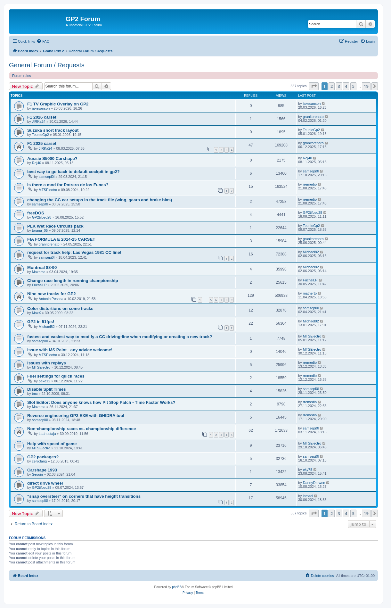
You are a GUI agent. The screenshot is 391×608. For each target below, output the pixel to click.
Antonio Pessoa (51, 299)
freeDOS (35, 213)
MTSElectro (48, 190)
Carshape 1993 (42, 470)
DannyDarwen (314, 483)
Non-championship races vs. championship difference (81, 428)
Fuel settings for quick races (56, 376)
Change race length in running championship (72, 280)
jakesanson (41, 108)
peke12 (44, 381)
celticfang (39, 461)
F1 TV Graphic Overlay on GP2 (57, 104)
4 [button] (346, 86)
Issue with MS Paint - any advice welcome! (69, 349)
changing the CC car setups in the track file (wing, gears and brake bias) (99, 199)
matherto (310, 293)
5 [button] (353, 86)
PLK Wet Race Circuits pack (55, 226)
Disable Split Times (46, 389)
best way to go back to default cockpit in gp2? (73, 171)
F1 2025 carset (41, 143)
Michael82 (311, 252)
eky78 (307, 469)
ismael (308, 496)
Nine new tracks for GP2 (51, 293)
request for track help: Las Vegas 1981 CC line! (74, 252)
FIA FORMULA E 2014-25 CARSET (61, 239)
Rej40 (36, 163)
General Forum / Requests (47, 65)
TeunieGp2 (40, 135)
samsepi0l (47, 177)
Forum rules (21, 76)
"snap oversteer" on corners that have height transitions (84, 496)
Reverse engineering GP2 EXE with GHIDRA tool (75, 415)
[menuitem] (43, 41)
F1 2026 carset (41, 117)
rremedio (310, 184)
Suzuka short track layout (53, 130)
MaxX (36, 313)
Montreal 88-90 (42, 267)
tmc (35, 394)
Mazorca (38, 272)
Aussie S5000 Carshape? (52, 158)
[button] (314, 86)
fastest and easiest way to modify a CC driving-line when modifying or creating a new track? (119, 336)
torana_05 (40, 230)
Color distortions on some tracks (60, 308)
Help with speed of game (52, 443)
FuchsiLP (39, 285)
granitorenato (313, 117)
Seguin (37, 474)
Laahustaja (47, 434)
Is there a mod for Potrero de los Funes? (68, 184)
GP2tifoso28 (42, 217)
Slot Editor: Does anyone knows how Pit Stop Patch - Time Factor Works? (101, 402)
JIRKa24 (38, 121)
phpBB (177, 587)
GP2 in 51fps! (40, 321)
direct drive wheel (45, 483)
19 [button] (366, 86)
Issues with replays (46, 363)
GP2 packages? (43, 456)
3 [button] (339, 86)
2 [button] (331, 86)
